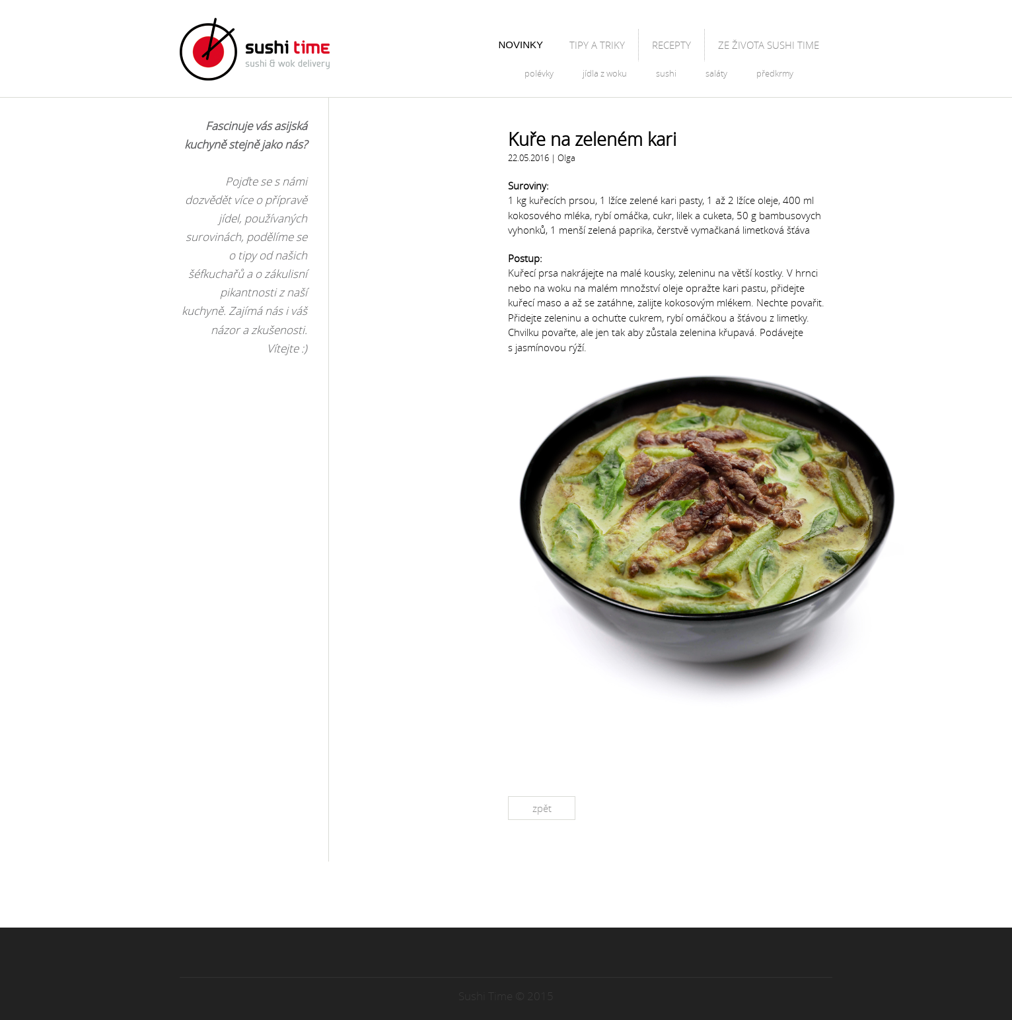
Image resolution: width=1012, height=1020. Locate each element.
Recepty (671, 44)
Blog (365, 49)
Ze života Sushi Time (768, 44)
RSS (531, 895)
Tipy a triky (597, 44)
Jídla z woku (605, 73)
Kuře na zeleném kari (592, 139)
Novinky (520, 44)
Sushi (666, 73)
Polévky (539, 73)
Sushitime (255, 49)
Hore (506, 961)
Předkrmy (774, 73)
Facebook (481, 895)
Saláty (716, 73)
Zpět (542, 808)
